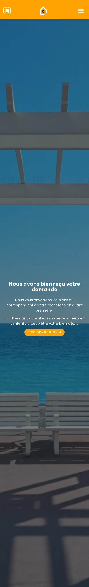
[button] (81, 10)
